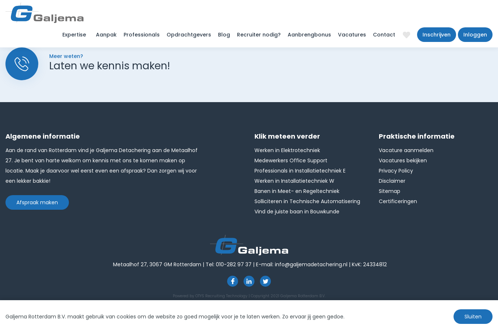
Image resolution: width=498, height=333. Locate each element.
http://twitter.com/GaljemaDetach (265, 281)
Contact (384, 34)
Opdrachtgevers (189, 34)
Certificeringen (398, 201)
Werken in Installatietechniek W (294, 181)
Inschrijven (437, 34)
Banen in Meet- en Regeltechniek (296, 191)
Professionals (142, 34)
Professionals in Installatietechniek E (300, 170)
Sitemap (389, 191)
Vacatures (352, 34)
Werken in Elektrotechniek (287, 150)
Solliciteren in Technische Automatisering (307, 201)
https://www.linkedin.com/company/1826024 (249, 281)
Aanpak (106, 34)
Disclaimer (392, 181)
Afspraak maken (37, 202)
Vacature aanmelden (406, 150)
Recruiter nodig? (259, 34)
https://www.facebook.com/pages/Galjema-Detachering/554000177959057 (232, 281)
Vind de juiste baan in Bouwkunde (296, 211)
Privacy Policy (396, 170)
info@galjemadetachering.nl (311, 264)
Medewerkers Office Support (290, 160)
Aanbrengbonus (309, 34)
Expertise (74, 34)
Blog (224, 34)
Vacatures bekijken (403, 160)
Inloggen (475, 34)
